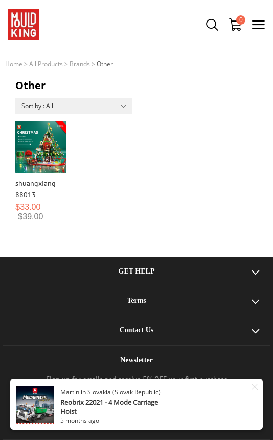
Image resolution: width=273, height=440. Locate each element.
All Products (46, 63)
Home (13, 63)
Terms (136, 300)
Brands (80, 63)
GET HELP (137, 271)
